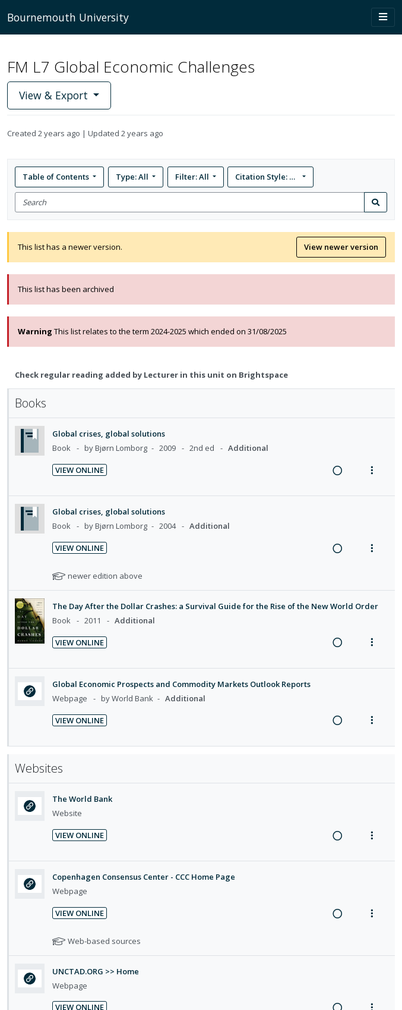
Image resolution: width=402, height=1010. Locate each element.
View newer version (341, 246)
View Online (79, 470)
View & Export (55, 95)
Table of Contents (57, 176)
